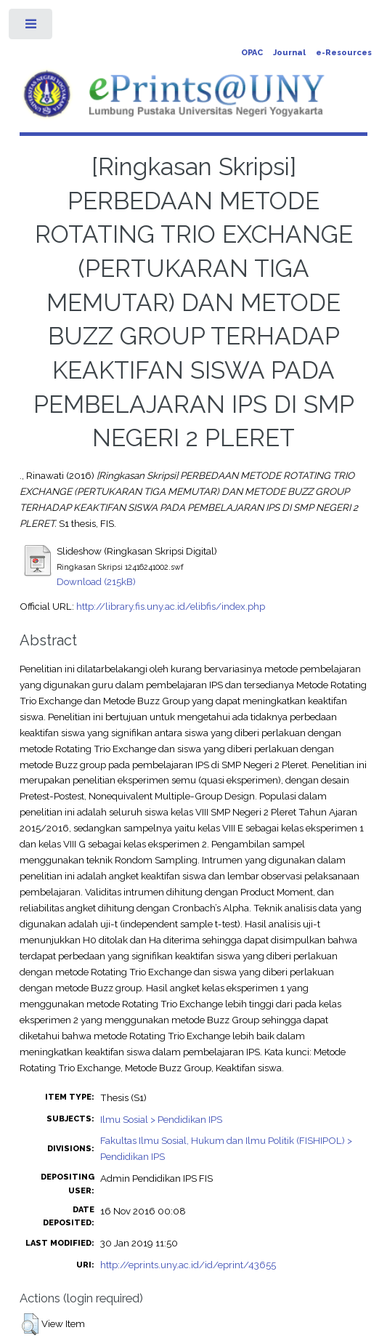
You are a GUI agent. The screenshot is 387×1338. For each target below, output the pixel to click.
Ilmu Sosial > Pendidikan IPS (161, 1119)
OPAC (252, 52)
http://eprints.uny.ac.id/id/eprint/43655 (188, 1264)
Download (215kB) (96, 581)
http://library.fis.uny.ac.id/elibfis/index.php (170, 606)
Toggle (31, 27)
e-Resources (344, 52)
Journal (289, 52)
